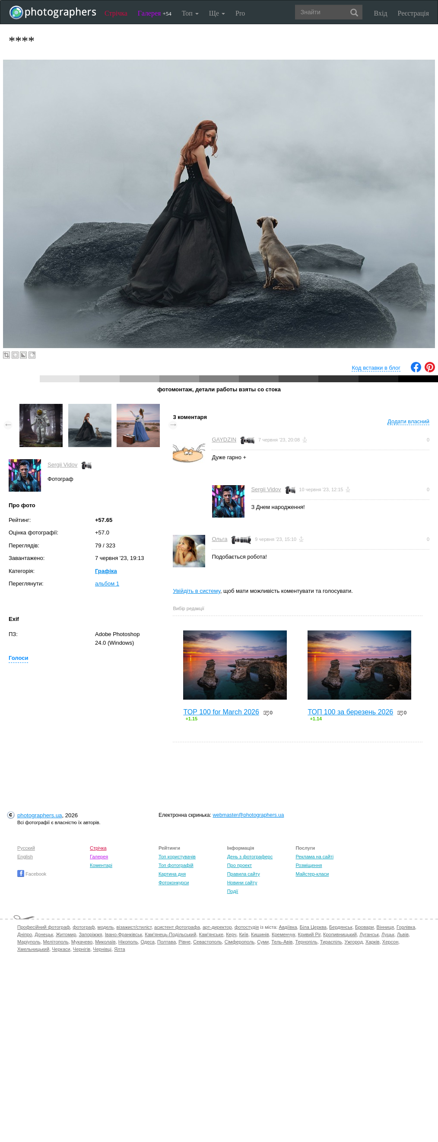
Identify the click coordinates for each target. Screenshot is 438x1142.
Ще (217, 13)
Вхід (380, 13)
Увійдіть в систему (196, 591)
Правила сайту (243, 873)
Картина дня (172, 873)
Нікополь (128, 941)
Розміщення (308, 865)
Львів (403, 934)
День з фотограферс (250, 856)
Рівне (184, 941)
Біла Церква (313, 927)
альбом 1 (107, 583)
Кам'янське (211, 934)
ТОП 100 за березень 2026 (350, 712)
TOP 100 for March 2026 (221, 712)
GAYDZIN (224, 439)
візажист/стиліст (133, 927)
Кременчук (283, 934)
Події (232, 891)
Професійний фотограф (43, 927)
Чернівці (102, 949)
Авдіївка (288, 927)
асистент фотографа (177, 927)
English (25, 856)
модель (106, 927)
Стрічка (116, 13)
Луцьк (387, 934)
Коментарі (101, 865)
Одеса (147, 941)
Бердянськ (340, 927)
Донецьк (44, 934)
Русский (26, 848)
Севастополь (207, 941)
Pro (240, 13)
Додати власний (408, 421)
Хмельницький (33, 949)
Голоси (18, 658)
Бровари (364, 927)
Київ (243, 934)
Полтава (166, 941)
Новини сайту (242, 882)
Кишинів (260, 934)
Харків (372, 941)
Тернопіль (306, 941)
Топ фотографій (176, 865)
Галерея (154, 13)
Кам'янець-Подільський (170, 934)
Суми (263, 941)
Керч (231, 934)
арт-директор (217, 927)
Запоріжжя (90, 934)
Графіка (106, 571)
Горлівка (406, 927)
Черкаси (61, 949)
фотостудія (247, 927)
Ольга (219, 539)
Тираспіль (331, 941)
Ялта (119, 949)
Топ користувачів (177, 856)
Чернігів (81, 949)
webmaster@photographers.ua (248, 815)
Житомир (66, 934)
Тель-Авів (281, 941)
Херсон (390, 941)
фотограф (84, 927)
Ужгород (354, 941)
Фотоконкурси (174, 882)
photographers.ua (39, 815)
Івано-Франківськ (123, 934)
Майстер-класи (312, 873)
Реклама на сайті (314, 856)
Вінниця (385, 927)
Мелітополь (56, 941)
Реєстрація (413, 13)
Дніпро (24, 934)
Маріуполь (28, 941)
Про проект (239, 865)
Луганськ (369, 934)
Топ (190, 13)
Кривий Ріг (309, 934)
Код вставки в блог (376, 368)
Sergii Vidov (62, 464)
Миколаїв (105, 941)
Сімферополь (239, 941)
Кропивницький (340, 934)
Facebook (31, 873)
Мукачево (81, 941)
